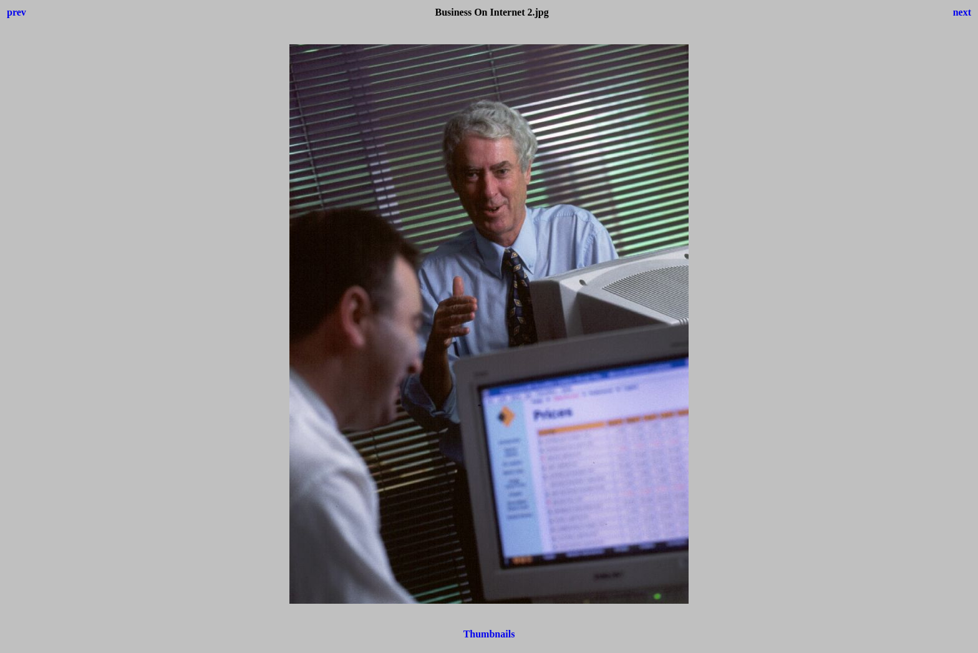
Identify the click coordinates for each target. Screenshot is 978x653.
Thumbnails (489, 634)
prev (16, 12)
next (962, 12)
